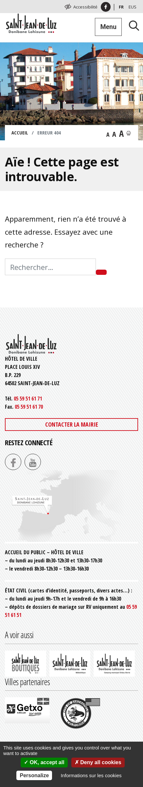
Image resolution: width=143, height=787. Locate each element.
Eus (132, 7)
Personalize (34, 775)
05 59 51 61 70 (29, 406)
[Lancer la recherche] (131, 25)
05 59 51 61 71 (28, 398)
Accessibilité (85, 7)
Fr (121, 7)
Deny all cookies (98, 762)
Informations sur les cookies (91, 775)
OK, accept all (44, 762)
